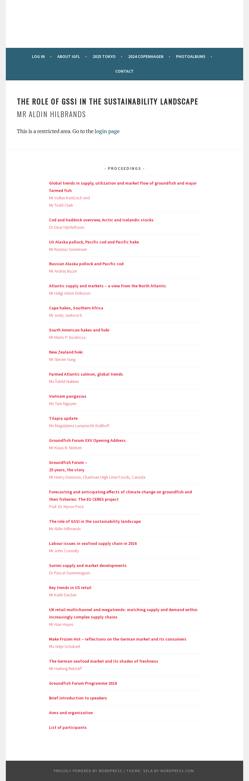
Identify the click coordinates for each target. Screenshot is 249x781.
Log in (38, 56)
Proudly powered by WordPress (88, 770)
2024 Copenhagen (145, 56)
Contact (124, 71)
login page (107, 131)
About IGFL (68, 56)
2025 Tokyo (104, 56)
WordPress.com (177, 770)
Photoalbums (190, 56)
